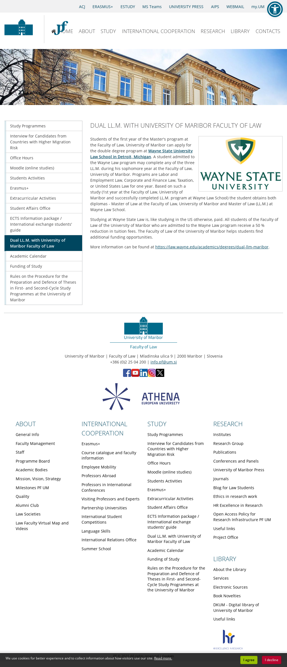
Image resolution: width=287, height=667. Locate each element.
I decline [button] (271, 659)
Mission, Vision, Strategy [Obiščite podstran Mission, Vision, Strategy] (38, 478)
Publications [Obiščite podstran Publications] (224, 452)
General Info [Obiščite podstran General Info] (27, 434)
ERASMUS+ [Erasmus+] (102, 6)
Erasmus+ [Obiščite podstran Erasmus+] (19, 188)
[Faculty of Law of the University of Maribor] (64, 29)
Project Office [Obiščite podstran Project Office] (225, 537)
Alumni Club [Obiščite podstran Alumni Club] (27, 505)
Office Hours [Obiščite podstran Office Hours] (21, 157)
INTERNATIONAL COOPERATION (158, 31)
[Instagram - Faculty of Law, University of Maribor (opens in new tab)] (152, 375)
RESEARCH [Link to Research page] (228, 423)
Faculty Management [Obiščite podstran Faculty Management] (35, 443)
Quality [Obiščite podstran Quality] (22, 496)
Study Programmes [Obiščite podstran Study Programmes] (28, 126)
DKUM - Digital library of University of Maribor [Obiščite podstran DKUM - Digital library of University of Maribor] (236, 607)
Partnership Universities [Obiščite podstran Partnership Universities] (104, 507)
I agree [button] (248, 659)
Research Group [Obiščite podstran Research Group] (228, 443)
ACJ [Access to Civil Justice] (82, 6)
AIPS (215, 6)
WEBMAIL (235, 6)
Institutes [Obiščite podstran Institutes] (222, 434)
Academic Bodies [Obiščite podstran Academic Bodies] (32, 469)
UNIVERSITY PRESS (186, 6)
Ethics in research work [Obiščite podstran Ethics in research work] (235, 496)
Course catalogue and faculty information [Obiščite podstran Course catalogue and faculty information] (109, 455)
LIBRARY (240, 31)
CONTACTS (268, 31)
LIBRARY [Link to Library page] (224, 558)
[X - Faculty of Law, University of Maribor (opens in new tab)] (160, 375)
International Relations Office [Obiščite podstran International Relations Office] (109, 539)
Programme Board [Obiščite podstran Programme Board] (33, 461)
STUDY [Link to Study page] (156, 423)
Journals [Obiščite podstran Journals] (221, 478)
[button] (275, 9)
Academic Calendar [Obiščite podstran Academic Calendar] (28, 256)
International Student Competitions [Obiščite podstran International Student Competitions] (102, 519)
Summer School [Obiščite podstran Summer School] (96, 548)
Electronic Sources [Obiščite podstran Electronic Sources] (230, 587)
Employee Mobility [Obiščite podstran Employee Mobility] (99, 467)
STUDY (108, 31)
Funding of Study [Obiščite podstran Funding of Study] (26, 266)
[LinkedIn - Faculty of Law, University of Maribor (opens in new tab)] (144, 375)
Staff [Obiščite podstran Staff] (20, 452)
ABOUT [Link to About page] (26, 423)
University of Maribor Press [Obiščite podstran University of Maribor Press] (238, 469)
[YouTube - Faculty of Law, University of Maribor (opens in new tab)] (135, 375)
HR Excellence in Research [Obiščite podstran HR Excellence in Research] (238, 505)
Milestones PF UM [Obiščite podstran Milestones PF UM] (32, 487)
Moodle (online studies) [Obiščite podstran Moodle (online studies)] (32, 168)
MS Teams (152, 6)
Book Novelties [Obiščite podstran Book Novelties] (227, 595)
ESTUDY (128, 6)
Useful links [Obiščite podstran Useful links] (224, 528)
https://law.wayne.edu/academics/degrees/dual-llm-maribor (212, 246)
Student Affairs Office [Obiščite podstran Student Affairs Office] (30, 208)
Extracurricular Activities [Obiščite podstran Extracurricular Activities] (33, 198)
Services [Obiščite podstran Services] (221, 578)
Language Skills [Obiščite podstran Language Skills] (96, 531)
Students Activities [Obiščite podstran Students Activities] (27, 178)
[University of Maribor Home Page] (18, 29)
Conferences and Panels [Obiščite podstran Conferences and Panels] (236, 461)
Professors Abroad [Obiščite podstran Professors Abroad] (99, 475)
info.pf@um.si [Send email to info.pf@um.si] (164, 362)
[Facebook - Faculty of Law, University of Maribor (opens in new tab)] (127, 375)
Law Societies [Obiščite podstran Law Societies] (28, 514)
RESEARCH (213, 31)
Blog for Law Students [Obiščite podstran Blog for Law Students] (233, 487)
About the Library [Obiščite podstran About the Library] (229, 569)
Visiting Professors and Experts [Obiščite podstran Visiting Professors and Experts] (111, 499)
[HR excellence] (227, 647)
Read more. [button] (163, 658)
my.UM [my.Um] (258, 6)
